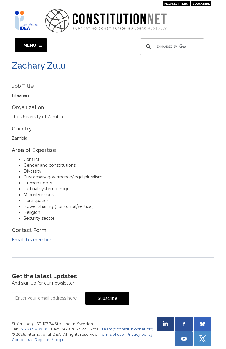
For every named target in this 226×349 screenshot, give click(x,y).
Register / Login (49, 340)
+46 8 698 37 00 (34, 329)
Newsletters (176, 3)
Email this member (31, 239)
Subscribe (201, 3)
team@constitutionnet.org (127, 329)
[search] (171, 46)
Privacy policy (140, 334)
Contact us (22, 340)
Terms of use (112, 334)
